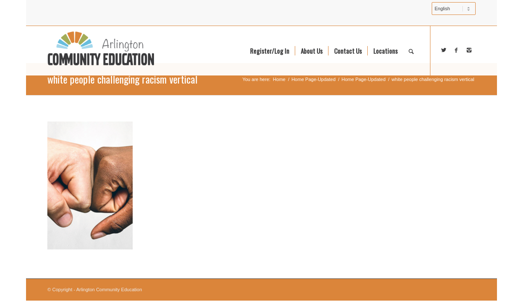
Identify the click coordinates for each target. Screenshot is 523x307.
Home (279, 79)
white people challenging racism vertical (122, 79)
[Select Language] (454, 8)
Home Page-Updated (313, 79)
